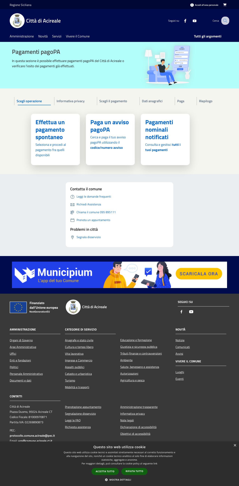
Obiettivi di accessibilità (135, 433)
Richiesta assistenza (78, 427)
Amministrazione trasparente (139, 407)
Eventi (180, 379)
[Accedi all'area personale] (204, 5)
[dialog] (119, 463)
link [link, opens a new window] (155, 463)
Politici (14, 367)
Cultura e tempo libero (79, 347)
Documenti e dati (20, 380)
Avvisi (179, 353)
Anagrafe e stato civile (79, 340)
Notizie (180, 340)
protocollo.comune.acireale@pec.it (32, 435)
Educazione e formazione (136, 340)
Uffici (13, 353)
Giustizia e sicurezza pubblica (138, 346)
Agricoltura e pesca (132, 380)
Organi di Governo (21, 340)
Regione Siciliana (20, 5)
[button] (119, 480)
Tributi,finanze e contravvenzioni (141, 353)
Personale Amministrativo (26, 373)
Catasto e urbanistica (78, 373)
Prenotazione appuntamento (83, 407)
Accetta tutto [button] (105, 471)
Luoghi (180, 372)
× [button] (234, 445)
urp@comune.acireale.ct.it (35, 441)
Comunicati (183, 347)
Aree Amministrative (23, 347)
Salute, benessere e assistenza (139, 367)
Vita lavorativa (74, 353)
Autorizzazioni (129, 373)
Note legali (127, 420)
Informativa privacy (132, 413)
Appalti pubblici (74, 367)
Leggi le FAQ (73, 420)
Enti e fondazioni (20, 360)
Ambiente (126, 360)
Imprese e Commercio (78, 360)
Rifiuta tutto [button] (134, 471)
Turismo (70, 380)
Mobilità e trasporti (77, 387)
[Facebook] (182, 20)
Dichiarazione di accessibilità (138, 427)
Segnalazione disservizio (80, 413)
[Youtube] (191, 20)
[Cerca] (224, 20)
